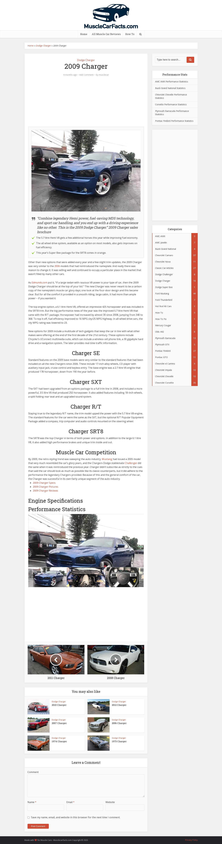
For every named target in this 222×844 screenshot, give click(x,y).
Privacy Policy (191, 840)
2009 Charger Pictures (45, 486)
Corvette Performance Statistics (171, 104)
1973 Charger (119, 741)
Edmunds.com (39, 282)
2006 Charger (119, 723)
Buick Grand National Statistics (170, 88)
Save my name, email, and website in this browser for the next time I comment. (75, 817)
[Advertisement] (86, 103)
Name (32, 802)
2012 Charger (119, 704)
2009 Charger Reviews (45, 490)
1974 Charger (59, 741)
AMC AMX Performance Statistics (171, 81)
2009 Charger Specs (44, 482)
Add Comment (86, 74)
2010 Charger (59, 704)
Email (70, 802)
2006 (57, 266)
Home (83, 34)
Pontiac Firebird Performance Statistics (174, 120)
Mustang (107, 459)
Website (110, 802)
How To (129, 34)
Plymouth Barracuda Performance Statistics (172, 113)
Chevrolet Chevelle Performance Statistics (171, 96)
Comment (33, 772)
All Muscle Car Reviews (106, 34)
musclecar (104, 74)
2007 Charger (59, 723)
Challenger (131, 463)
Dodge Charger (43, 45)
